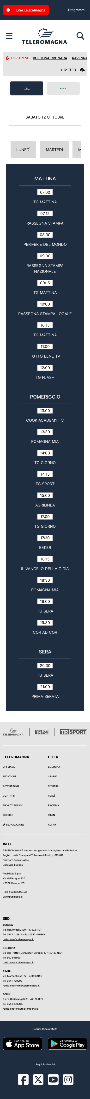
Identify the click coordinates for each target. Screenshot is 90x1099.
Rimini (51, 814)
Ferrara (53, 786)
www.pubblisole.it (13, 896)
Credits (8, 814)
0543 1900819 (15, 1003)
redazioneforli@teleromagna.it (20, 1008)
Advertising (11, 786)
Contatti (9, 795)
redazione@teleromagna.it (18, 939)
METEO (72, 70)
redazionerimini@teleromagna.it (21, 985)
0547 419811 (14, 934)
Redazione (9, 776)
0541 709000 (14, 980)
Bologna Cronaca (50, 58)
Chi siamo (9, 766)
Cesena (52, 776)
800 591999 (13, 957)
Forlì (51, 795)
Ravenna (53, 805)
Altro (52, 824)
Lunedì (23, 149)
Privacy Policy (13, 805)
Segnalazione (13, 824)
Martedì (54, 149)
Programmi (76, 10)
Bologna (54, 766)
